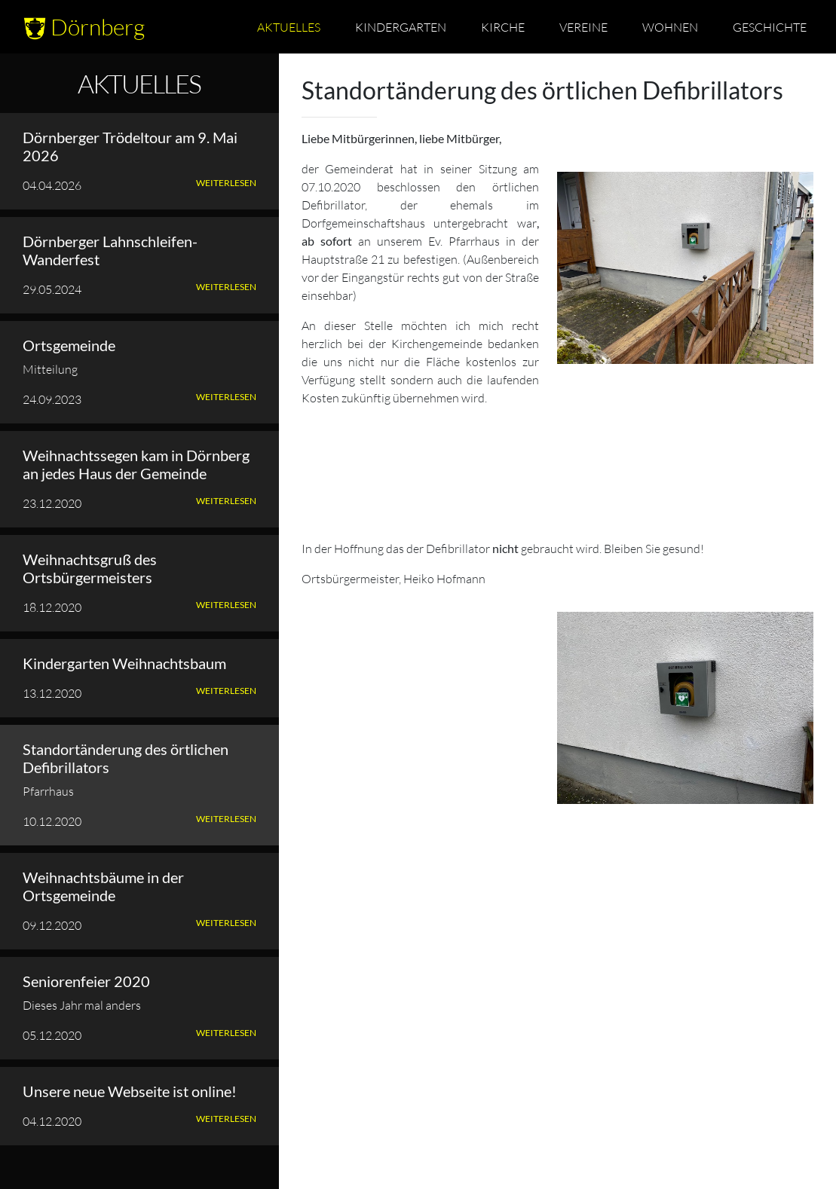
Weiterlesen (226, 182)
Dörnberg (84, 26)
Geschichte (770, 27)
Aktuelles (288, 27)
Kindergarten (400, 27)
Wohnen (670, 27)
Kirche (503, 27)
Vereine (583, 27)
